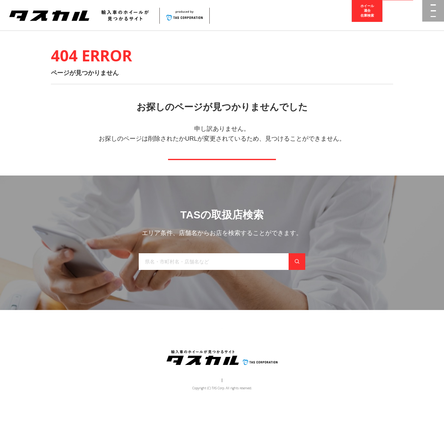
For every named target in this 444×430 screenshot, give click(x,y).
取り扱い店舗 (207, 348)
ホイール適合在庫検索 (367, 15)
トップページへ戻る (222, 168)
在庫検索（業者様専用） (312, 348)
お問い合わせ (269, 348)
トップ (116, 348)
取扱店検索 (398, 15)
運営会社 (203, 404)
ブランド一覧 (172, 348)
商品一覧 (141, 348)
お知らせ (237, 348)
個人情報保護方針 (233, 404)
